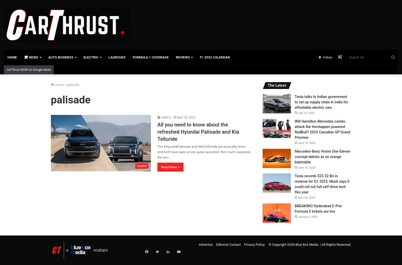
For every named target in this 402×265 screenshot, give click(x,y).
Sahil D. (166, 117)
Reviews (183, 57)
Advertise (206, 245)
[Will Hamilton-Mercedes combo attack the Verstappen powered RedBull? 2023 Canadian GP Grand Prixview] (277, 128)
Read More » (170, 167)
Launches (116, 57)
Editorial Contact (228, 245)
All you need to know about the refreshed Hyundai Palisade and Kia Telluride (198, 132)
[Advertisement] (268, 16)
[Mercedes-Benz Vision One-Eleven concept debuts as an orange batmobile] (277, 158)
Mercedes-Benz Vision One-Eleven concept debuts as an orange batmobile (322, 156)
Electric (91, 57)
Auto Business (60, 57)
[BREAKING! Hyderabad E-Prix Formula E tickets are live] (277, 213)
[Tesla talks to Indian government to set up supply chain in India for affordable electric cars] (277, 103)
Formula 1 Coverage (151, 57)
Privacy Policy (254, 245)
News (31, 57)
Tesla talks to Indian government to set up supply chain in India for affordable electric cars (321, 102)
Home (12, 57)
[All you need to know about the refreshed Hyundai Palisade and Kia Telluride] (101, 143)
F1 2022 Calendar (215, 57)
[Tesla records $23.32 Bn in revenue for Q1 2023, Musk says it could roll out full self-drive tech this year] (277, 183)
